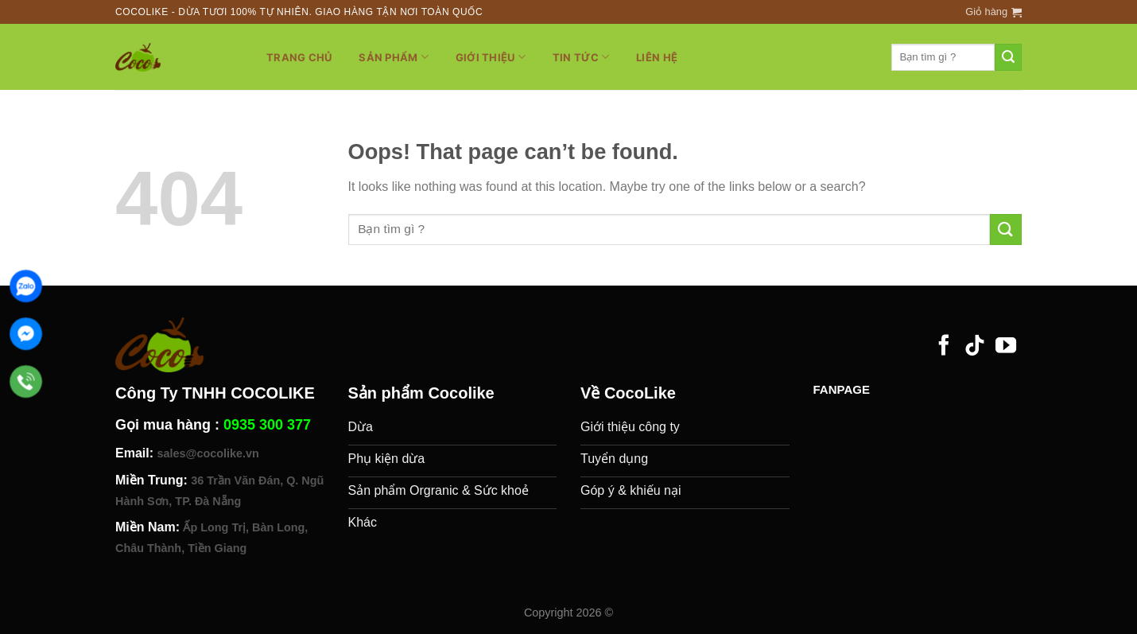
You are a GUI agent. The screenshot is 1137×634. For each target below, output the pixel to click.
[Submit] (1008, 57)
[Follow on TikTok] (974, 347)
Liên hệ (656, 57)
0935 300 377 (267, 425)
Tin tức (581, 56)
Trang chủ (299, 57)
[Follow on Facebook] (943, 347)
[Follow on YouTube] (1005, 347)
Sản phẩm (394, 56)
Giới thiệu (491, 56)
